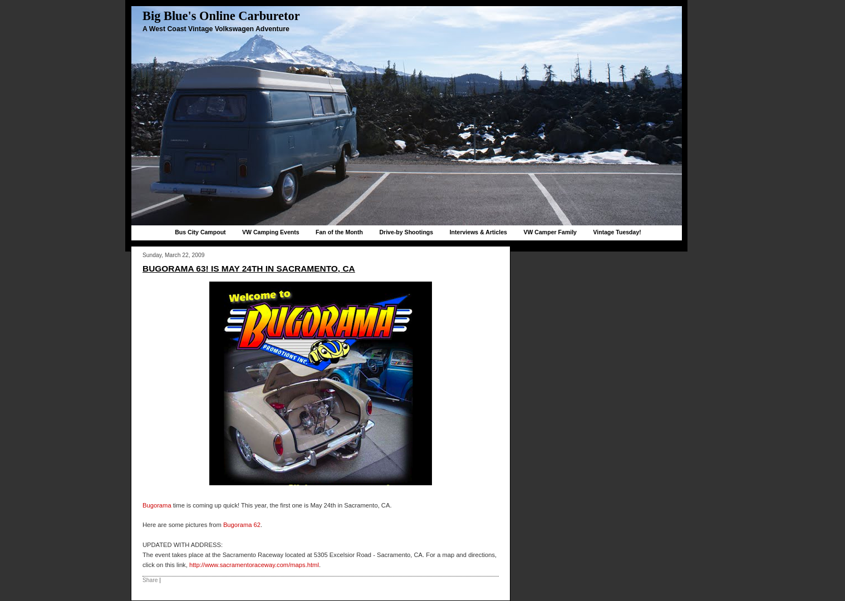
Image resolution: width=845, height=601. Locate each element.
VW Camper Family (550, 232)
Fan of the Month (339, 232)
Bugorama (157, 505)
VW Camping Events (270, 232)
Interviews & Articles (478, 232)
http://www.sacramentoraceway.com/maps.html (254, 564)
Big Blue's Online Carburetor (221, 16)
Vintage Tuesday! (617, 232)
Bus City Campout (200, 232)
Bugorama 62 (242, 524)
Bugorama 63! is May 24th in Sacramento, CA (249, 268)
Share (150, 580)
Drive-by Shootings (406, 232)
